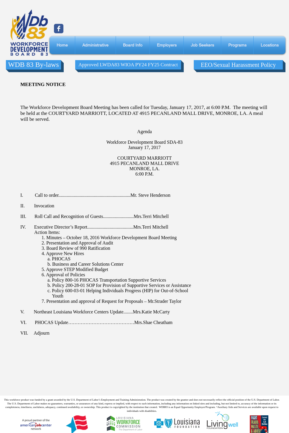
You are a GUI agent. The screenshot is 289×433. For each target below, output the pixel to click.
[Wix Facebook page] (58, 28)
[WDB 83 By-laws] (33, 65)
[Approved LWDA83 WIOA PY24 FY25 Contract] (128, 65)
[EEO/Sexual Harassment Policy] (238, 65)
